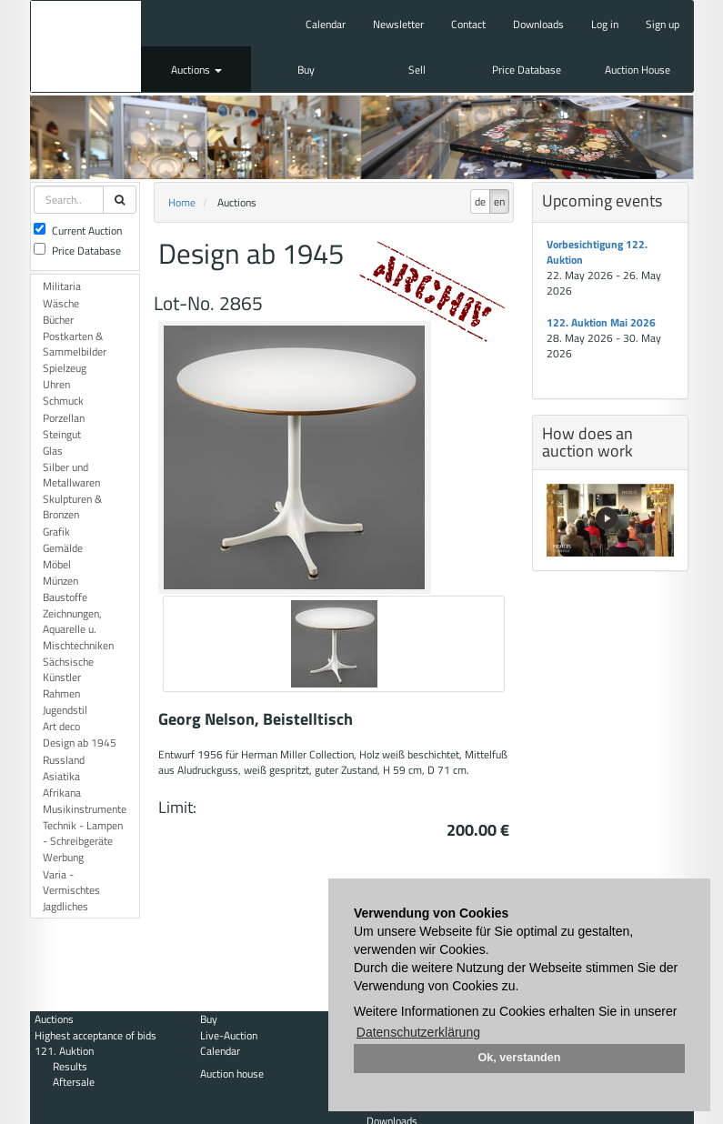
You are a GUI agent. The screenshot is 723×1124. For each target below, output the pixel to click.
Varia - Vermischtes (71, 882)
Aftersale (74, 1081)
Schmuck (63, 400)
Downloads (538, 24)
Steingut (62, 434)
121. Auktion (64, 1050)
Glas (53, 450)
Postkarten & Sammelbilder (74, 343)
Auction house (232, 1073)
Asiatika (61, 776)
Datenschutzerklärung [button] (418, 1032)
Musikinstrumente (84, 809)
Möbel (57, 564)
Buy (306, 69)
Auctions (196, 69)
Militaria (62, 286)
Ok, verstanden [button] (519, 1057)
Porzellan (64, 418)
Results (70, 1066)
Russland (64, 759)
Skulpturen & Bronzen (72, 506)
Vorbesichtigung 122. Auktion (597, 252)
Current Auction (78, 230)
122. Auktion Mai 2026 (601, 322)
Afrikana (62, 792)
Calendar (326, 24)
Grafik (56, 531)
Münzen (60, 580)
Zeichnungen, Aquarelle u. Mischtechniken (78, 629)
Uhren (56, 384)
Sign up (662, 24)
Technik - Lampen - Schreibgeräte (83, 833)
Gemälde (63, 548)
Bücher (58, 319)
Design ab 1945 (79, 742)
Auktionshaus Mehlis (86, 46)
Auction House (637, 69)
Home (182, 202)
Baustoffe (65, 597)
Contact (468, 24)
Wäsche (61, 303)
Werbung (63, 857)
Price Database (526, 69)
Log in (604, 24)
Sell (417, 69)
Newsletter (398, 24)
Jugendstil (65, 709)
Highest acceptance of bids (95, 1035)
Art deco (61, 726)
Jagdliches (65, 906)
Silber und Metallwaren (71, 474)
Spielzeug (64, 367)
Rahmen (61, 693)
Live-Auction (228, 1035)
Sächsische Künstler (68, 669)
